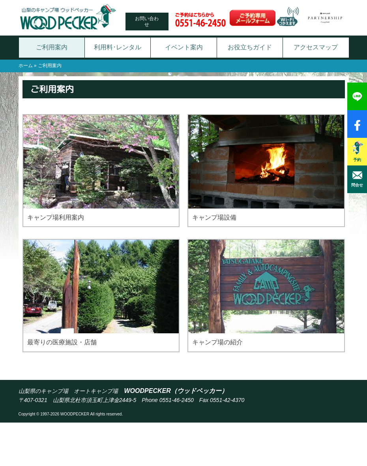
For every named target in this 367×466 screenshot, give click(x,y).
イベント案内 (184, 47)
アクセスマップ (316, 47)
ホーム (26, 65)
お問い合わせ (147, 21)
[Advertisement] (183, 444)
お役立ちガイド (250, 47)
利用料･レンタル (117, 47)
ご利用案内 (51, 47)
